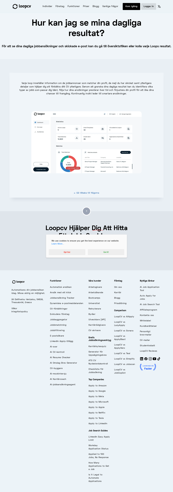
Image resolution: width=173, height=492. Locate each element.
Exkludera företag (59, 314)
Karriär (117, 293)
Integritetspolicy (19, 312)
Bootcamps (94, 298)
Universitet (94, 303)
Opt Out (67, 252)
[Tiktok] (159, 360)
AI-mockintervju (58, 374)
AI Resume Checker (60, 358)
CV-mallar (145, 340)
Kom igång (131, 6)
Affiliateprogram (148, 310)
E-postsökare (57, 336)
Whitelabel (145, 321)
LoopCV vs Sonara (123, 331)
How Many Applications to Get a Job (99, 466)
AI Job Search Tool (150, 304)
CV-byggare (56, 368)
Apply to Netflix (97, 413)
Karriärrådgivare (97, 325)
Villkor (14, 309)
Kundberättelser (148, 326)
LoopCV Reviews (148, 351)
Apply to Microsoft (99, 402)
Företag (60, 6)
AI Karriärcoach (58, 379)
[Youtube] (154, 360)
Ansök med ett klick (60, 293)
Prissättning (120, 303)
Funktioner (74, 6)
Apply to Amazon (98, 386)
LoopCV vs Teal (122, 353)
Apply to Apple (96, 407)
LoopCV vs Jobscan (124, 364)
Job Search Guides (98, 431)
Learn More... (57, 244)
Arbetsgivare (95, 287)
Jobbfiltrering (57, 330)
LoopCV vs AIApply (124, 317)
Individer (47, 6)
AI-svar (53, 347)
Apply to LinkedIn (98, 424)
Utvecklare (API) (97, 320)
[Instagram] (150, 360)
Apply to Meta (96, 397)
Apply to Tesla (96, 418)
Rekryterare (95, 309)
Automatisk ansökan (60, 287)
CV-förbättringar (58, 309)
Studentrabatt (147, 346)
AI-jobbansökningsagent (63, 385)
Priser (86, 6)
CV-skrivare (95, 330)
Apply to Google (97, 391)
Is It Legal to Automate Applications (95, 478)
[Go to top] (86, 211)
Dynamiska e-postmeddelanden (66, 303)
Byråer (92, 314)
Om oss (118, 287)
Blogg (96, 6)
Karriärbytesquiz (97, 346)
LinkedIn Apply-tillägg (61, 341)
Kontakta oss (147, 315)
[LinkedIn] (141, 360)
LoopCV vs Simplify (124, 359)
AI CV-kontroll (57, 352)
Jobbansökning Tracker (62, 298)
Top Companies (96, 380)
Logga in (149, 6)
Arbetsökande (96, 293)
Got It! (106, 252)
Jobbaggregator (58, 320)
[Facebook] (146, 360)
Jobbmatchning (58, 325)
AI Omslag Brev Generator (63, 363)
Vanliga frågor (110, 6)
